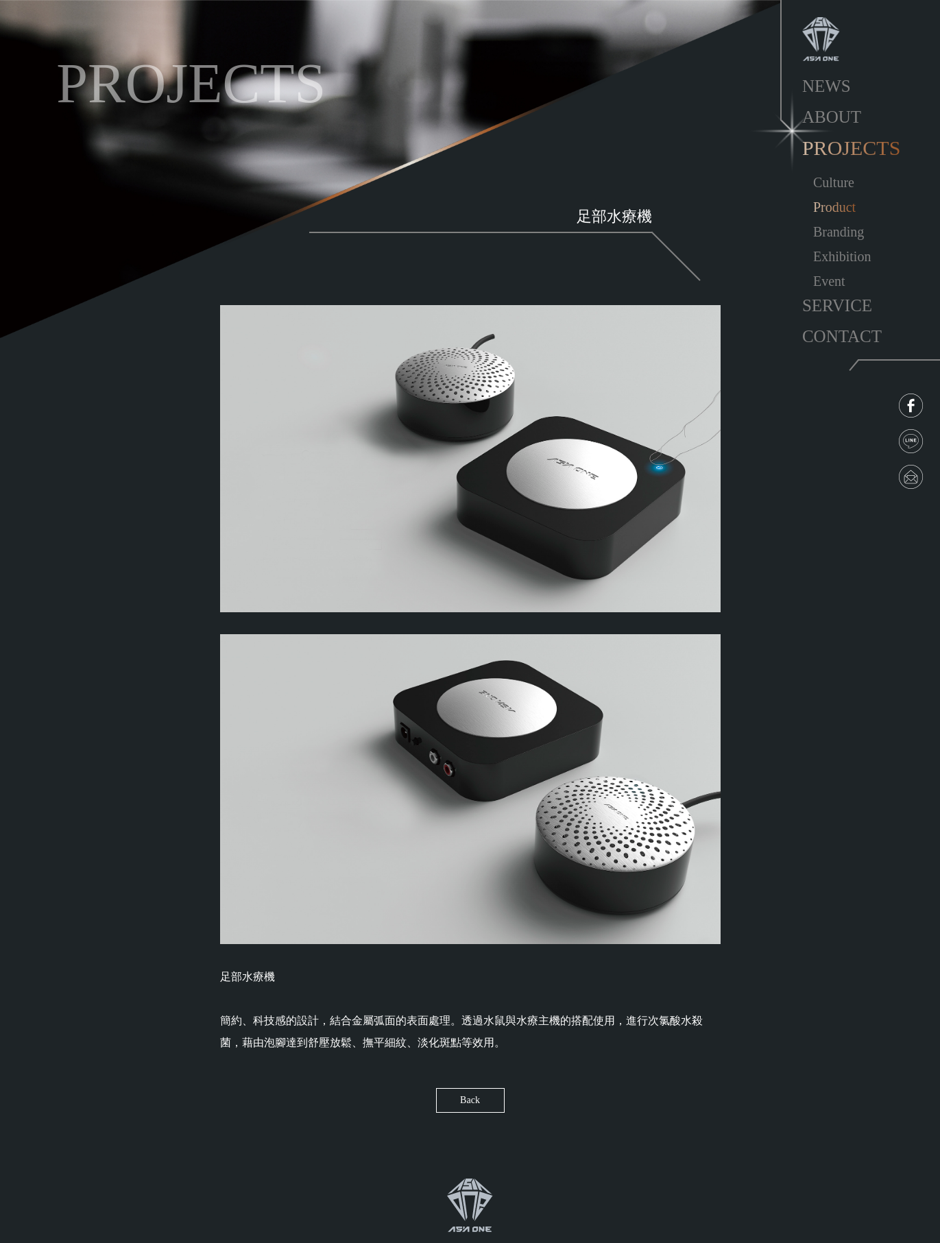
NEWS (826, 86)
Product (834, 207)
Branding (838, 231)
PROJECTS (851, 147)
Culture (833, 182)
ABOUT (831, 117)
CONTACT (842, 336)
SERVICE (837, 305)
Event (829, 281)
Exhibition (842, 256)
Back (470, 1100)
